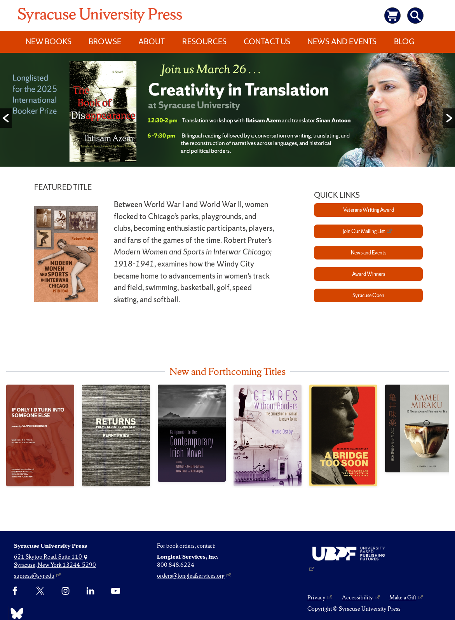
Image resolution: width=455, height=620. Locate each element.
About (151, 42)
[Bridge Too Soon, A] (343, 435)
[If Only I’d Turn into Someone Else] (40, 436)
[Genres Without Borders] (268, 435)
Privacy (316, 597)
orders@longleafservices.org (191, 575)
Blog (404, 42)
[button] (6, 118)
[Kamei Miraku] (419, 428)
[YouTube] (115, 591)
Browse (105, 42)
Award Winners (368, 274)
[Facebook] (15, 591)
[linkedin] (90, 591)
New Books (48, 42)
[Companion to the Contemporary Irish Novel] (192, 433)
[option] (227, 111)
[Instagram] (65, 591)
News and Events (342, 42)
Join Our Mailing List (364, 231)
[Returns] (116, 436)
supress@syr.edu (34, 575)
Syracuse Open (368, 295)
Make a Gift (402, 597)
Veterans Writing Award (368, 210)
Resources (204, 42)
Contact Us (267, 42)
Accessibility (357, 597)
